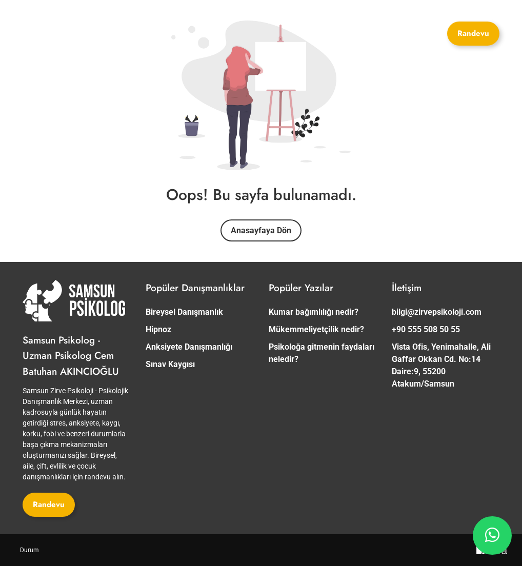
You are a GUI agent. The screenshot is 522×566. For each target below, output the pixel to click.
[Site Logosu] (107, 29)
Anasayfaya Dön (261, 230)
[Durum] (29, 550)
